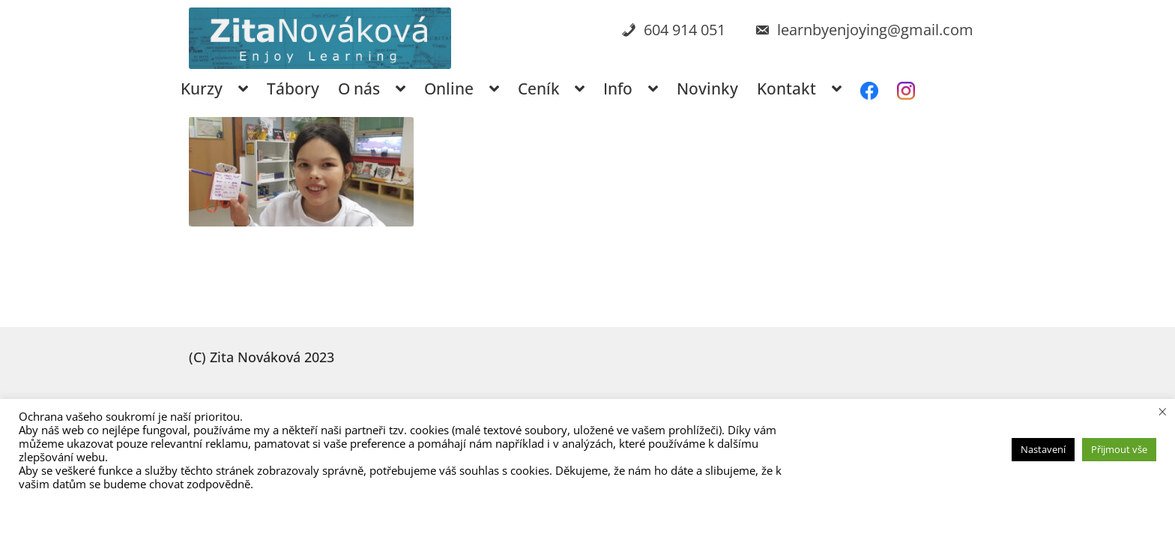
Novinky (707, 88)
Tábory (293, 88)
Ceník (539, 88)
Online (449, 88)
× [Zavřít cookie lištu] (1163, 411)
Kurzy (202, 88)
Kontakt (786, 88)
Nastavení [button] (1043, 449)
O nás (359, 88)
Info (617, 88)
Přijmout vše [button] (1119, 449)
